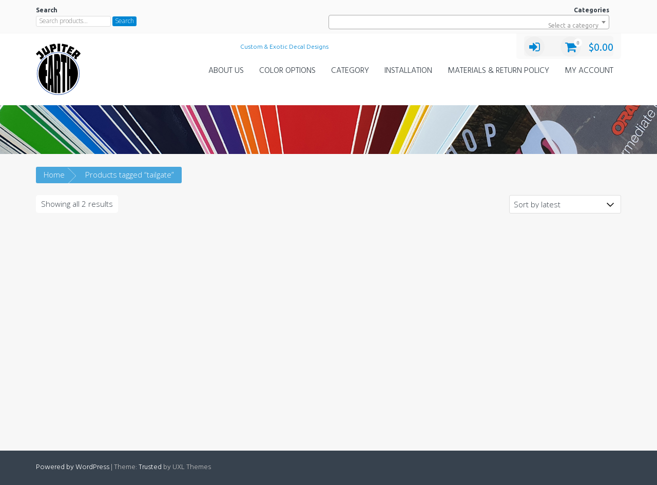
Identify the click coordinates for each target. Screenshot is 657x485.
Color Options (287, 70)
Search (124, 20)
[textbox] (469, 25)
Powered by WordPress (72, 467)
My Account (589, 70)
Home (54, 174)
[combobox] (468, 22)
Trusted (150, 467)
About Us (226, 70)
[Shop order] (565, 204)
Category (350, 70)
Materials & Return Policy (498, 70)
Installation (408, 70)
